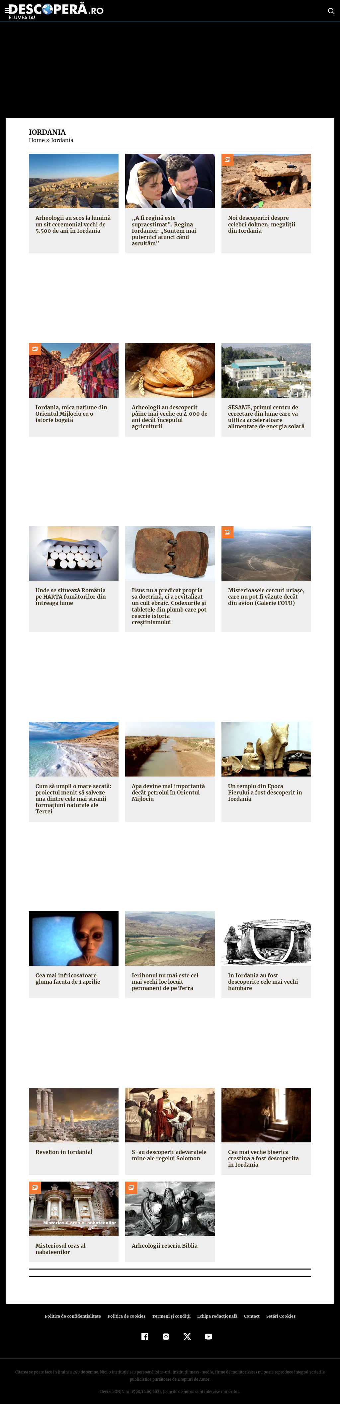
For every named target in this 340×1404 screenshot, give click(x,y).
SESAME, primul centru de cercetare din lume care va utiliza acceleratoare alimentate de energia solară (265, 417)
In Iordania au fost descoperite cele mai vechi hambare (262, 975)
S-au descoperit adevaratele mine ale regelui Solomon (168, 1148)
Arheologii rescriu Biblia (163, 1239)
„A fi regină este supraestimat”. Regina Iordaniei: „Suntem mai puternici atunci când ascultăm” (162, 230)
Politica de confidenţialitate (76, 1309)
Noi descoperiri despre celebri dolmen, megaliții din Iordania (265, 224)
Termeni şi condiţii (170, 1309)
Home (36, 140)
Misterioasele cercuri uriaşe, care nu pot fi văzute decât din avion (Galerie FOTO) (264, 596)
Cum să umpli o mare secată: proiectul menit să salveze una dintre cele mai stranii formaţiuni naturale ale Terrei (73, 792)
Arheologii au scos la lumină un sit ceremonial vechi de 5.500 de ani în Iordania (72, 224)
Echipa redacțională (215, 1309)
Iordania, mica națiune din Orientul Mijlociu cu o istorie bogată (73, 413)
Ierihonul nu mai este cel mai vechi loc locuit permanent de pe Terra (170, 975)
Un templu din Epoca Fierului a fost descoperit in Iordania (266, 782)
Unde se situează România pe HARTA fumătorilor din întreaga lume (70, 596)
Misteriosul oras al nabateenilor (60, 1242)
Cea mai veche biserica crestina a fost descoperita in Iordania (265, 1152)
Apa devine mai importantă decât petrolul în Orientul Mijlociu (167, 785)
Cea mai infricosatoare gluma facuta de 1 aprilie (67, 972)
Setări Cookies (277, 1309)
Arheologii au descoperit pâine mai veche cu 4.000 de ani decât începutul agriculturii (169, 417)
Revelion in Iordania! (63, 1145)
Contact (249, 1309)
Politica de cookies (127, 1309)
